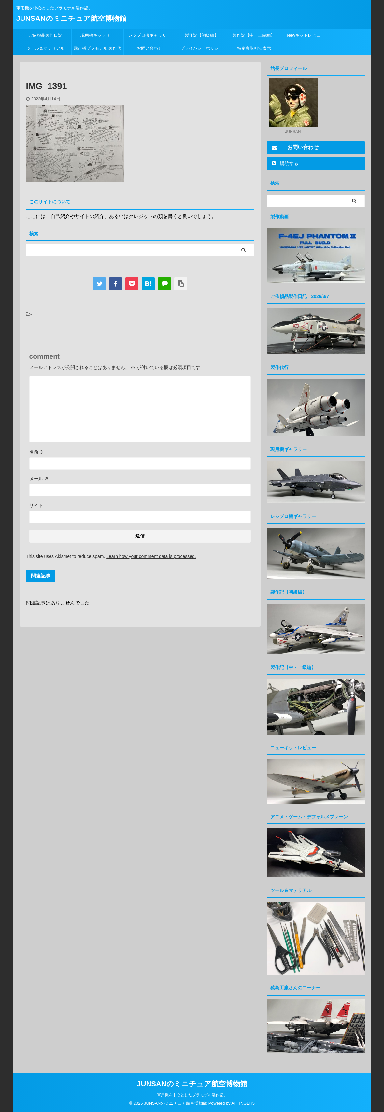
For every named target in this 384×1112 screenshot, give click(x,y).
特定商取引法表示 (254, 48)
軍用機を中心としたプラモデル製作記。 (192, 1094)
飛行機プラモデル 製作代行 (97, 50)
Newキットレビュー (306, 35)
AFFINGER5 (243, 1102)
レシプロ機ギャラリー (151, 35)
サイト (36, 505)
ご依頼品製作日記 (45, 35)
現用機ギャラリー (97, 35)
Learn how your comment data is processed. (151, 556)
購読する (285, 163)
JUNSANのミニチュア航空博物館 (71, 18)
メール (39, 478)
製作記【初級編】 (202, 35)
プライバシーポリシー (201, 48)
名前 (36, 451)
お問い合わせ (149, 48)
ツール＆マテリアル (45, 48)
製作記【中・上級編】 (254, 35)
